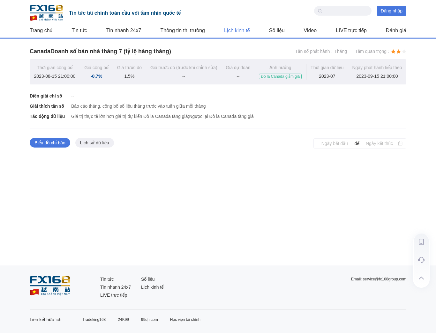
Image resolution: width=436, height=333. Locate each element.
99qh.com (149, 319)
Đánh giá (396, 30)
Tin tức (79, 30)
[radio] (393, 51)
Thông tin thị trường (183, 30)
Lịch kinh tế (237, 30)
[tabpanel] (218, 207)
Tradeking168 (94, 319)
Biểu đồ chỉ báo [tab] (49, 142)
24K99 (123, 319)
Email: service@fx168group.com (378, 279)
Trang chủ (41, 30)
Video (310, 30)
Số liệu (277, 30)
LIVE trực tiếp (351, 30)
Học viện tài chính (185, 319)
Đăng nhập (391, 10)
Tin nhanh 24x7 (123, 30)
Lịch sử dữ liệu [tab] (94, 142)
